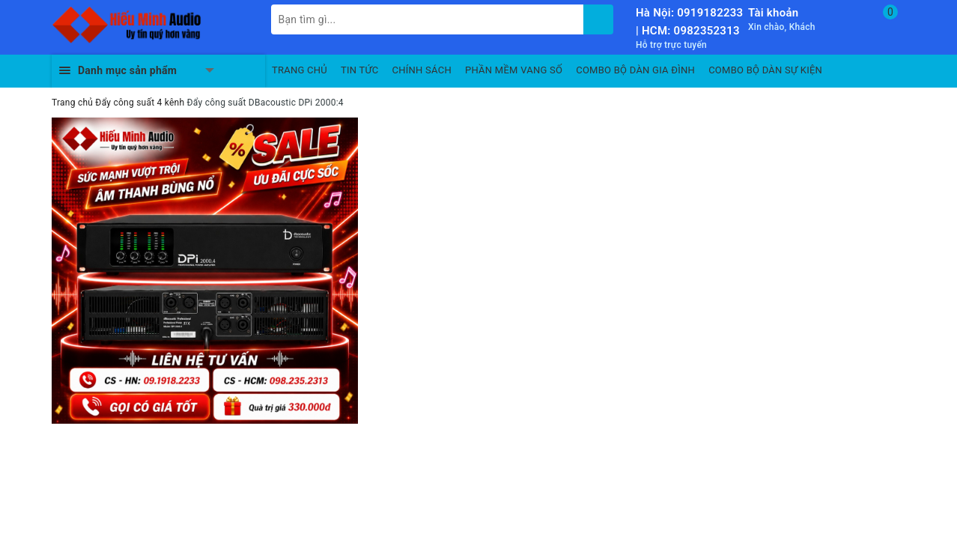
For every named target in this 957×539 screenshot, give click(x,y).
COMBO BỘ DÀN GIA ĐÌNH (635, 70)
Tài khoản (773, 12)
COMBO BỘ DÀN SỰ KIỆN (765, 70)
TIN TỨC (360, 70)
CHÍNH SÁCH (422, 70)
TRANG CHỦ (299, 70)
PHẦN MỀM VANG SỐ (513, 70)
